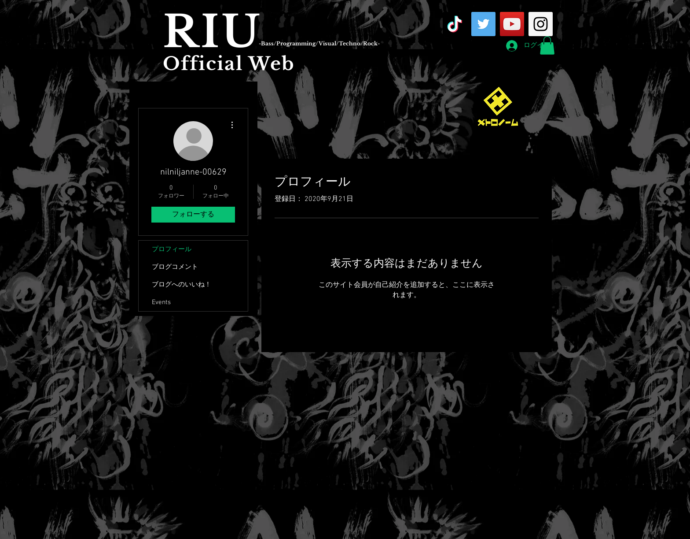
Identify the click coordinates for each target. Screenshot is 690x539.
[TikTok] (455, 24)
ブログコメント (175, 267)
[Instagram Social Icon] (541, 24)
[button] (547, 45)
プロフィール (171, 249)
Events (161, 302)
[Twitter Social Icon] (483, 24)
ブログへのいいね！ (181, 285)
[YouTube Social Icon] (512, 24)
